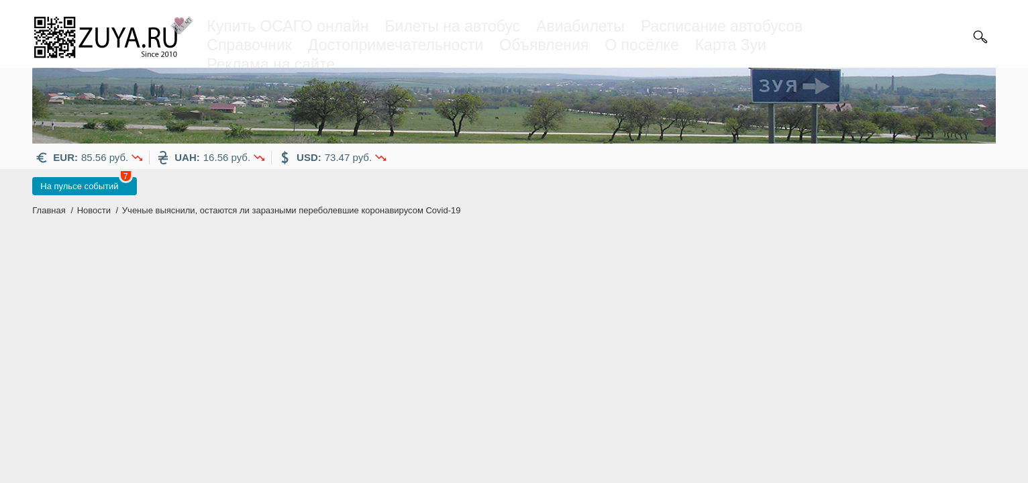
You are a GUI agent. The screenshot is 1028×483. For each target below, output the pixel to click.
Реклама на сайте (271, 64)
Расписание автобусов (722, 26)
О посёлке (641, 45)
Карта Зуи (730, 45)
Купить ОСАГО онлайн (287, 26)
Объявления (543, 45)
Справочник (249, 45)
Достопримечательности (395, 45)
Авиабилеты (580, 26)
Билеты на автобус (452, 26)
